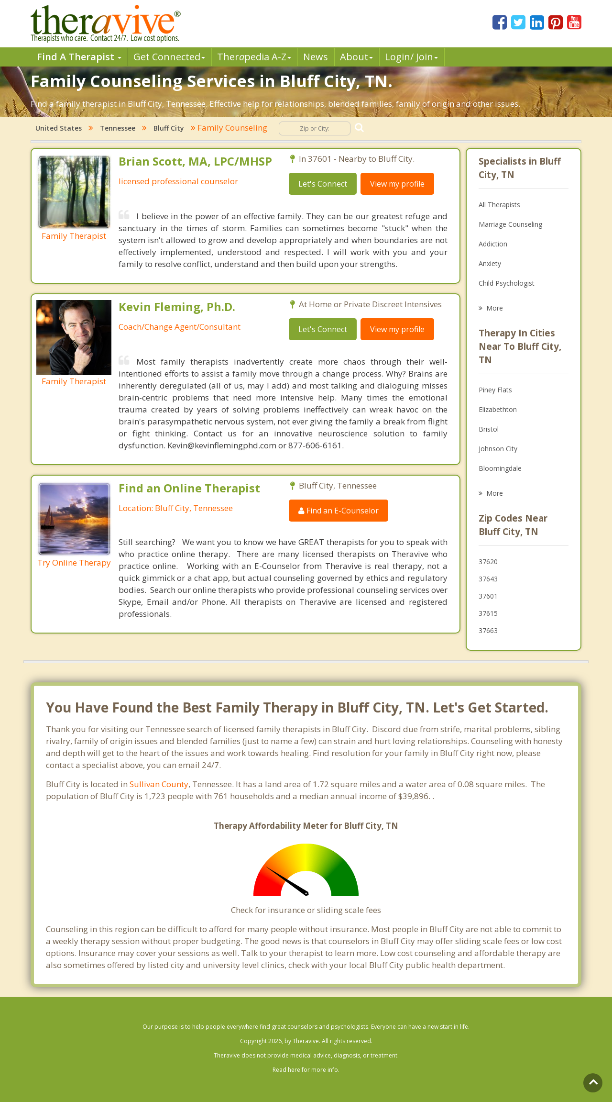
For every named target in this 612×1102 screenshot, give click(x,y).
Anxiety (490, 263)
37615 (488, 613)
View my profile (397, 183)
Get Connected (169, 56)
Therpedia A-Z (254, 56)
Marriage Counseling (510, 224)
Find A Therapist (79, 56)
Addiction (493, 243)
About (356, 56)
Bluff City (168, 128)
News (315, 56)
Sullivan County (159, 784)
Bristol (489, 429)
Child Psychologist (507, 283)
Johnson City (498, 448)
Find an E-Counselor (338, 510)
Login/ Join (411, 56)
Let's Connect (322, 183)
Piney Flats (495, 389)
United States (58, 128)
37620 (488, 561)
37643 (488, 578)
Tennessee (117, 128)
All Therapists (499, 204)
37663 (488, 630)
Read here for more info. (306, 1070)
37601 (488, 596)
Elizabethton (498, 409)
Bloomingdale (500, 468)
